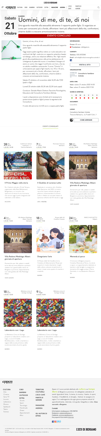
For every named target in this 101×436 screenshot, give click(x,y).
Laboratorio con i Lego (14, 330)
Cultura (6, 389)
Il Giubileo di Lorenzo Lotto (49, 183)
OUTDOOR (39, 7)
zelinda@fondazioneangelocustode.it (87, 57)
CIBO (25, 7)
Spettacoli (6, 407)
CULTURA (19, 7)
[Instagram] (55, 421)
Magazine (40, 405)
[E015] (59, 421)
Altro (21, 415)
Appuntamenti (25, 413)
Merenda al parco (77, 257)
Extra (21, 398)
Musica (5, 404)
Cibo (21, 389)
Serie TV (6, 397)
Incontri (7, 201)
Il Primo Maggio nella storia (16, 183)
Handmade (23, 408)
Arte (38, 201)
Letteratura (7, 402)
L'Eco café (40, 395)
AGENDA (62, 7)
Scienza (6, 412)
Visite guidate (74, 204)
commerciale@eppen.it (66, 415)
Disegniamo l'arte (44, 257)
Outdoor (23, 395)
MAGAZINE (54, 7)
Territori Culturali (40, 391)
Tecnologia (23, 405)
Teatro (5, 409)
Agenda (39, 408)
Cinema (6, 394)
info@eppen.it (65, 411)
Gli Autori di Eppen (41, 415)
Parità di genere (39, 399)
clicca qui (71, 417)
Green (22, 410)
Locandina (73, 105)
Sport (22, 403)
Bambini (21, 16)
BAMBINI (32, 7)
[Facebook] (71, 60)
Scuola (22, 400)
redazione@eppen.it (65, 413)
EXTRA (46, 7)
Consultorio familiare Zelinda (80, 112)
